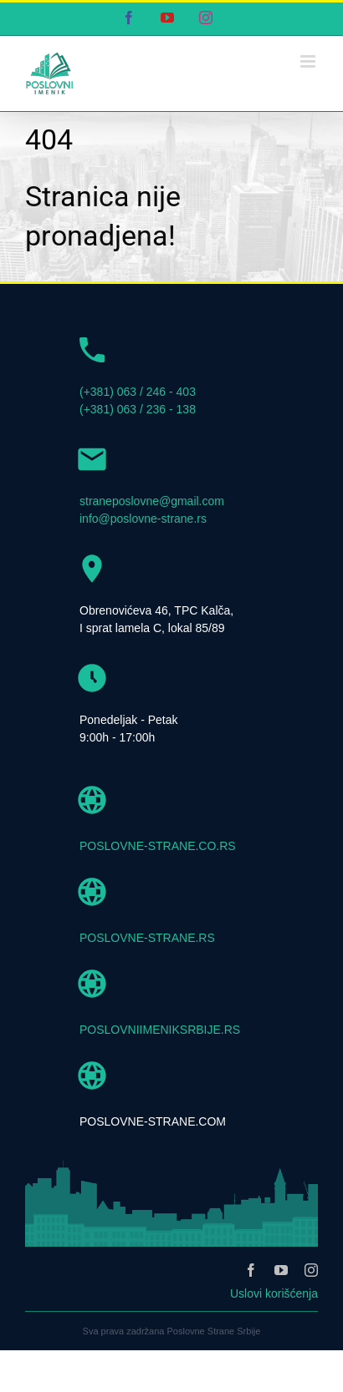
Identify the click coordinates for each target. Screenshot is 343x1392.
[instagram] (311, 1270)
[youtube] (281, 1270)
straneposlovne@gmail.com (151, 501)
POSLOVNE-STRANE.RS (147, 937)
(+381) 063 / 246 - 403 (137, 391)
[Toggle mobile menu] (309, 61)
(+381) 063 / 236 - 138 (137, 409)
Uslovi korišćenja (274, 1293)
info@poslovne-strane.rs (143, 518)
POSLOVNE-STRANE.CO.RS (157, 846)
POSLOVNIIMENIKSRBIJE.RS (159, 1029)
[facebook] (251, 1270)
